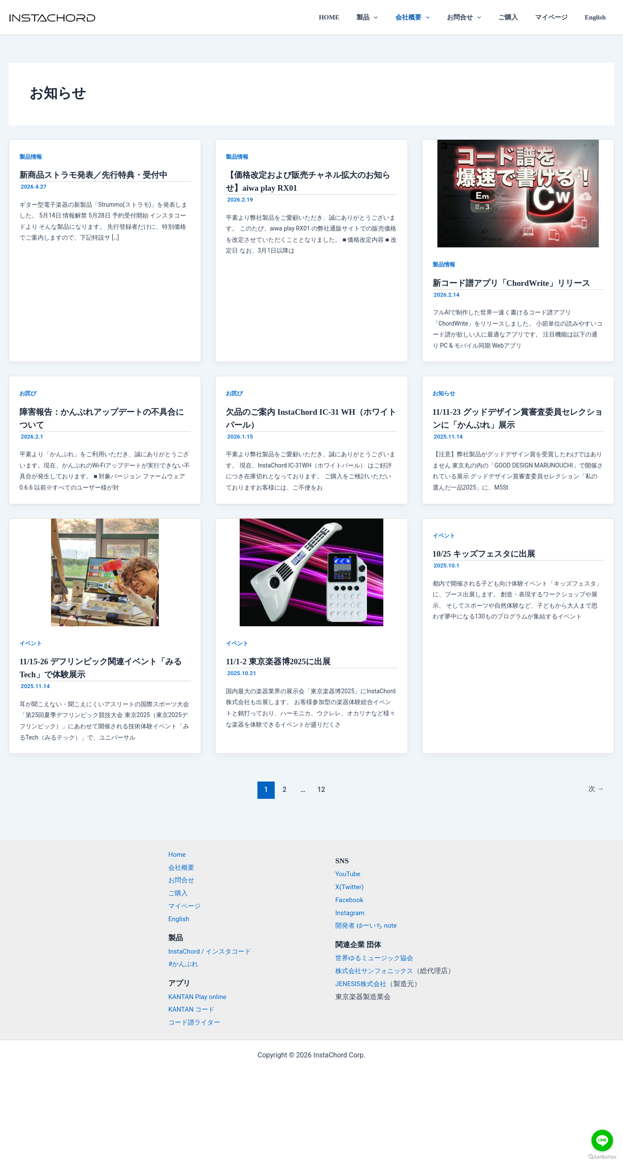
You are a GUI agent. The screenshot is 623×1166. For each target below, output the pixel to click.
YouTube (348, 874)
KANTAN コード (187, 1009)
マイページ (557, 17)
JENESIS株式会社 (362, 984)
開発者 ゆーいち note (368, 925)
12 (320, 789)
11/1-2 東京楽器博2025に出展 (281, 661)
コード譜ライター (190, 1022)
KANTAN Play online (194, 996)
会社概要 (431, 17)
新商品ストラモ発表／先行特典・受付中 (97, 174)
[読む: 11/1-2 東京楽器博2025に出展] (311, 571)
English (597, 17)
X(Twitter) (350, 887)
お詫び (28, 393)
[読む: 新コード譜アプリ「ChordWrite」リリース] (518, 193)
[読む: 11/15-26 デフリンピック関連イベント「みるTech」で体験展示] (105, 571)
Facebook (350, 900)
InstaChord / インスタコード (207, 951)
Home (172, 854)
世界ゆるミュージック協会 (376, 958)
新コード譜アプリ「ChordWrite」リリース (516, 283)
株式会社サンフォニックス (376, 971)
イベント (31, 643)
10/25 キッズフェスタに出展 (487, 553)
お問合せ (479, 17)
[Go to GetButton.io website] (602, 1157)
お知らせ (445, 393)
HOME (357, 17)
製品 (390, 17)
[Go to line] (602, 1140)
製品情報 (31, 156)
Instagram (350, 912)
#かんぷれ (179, 964)
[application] (397, 17)
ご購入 (518, 17)
